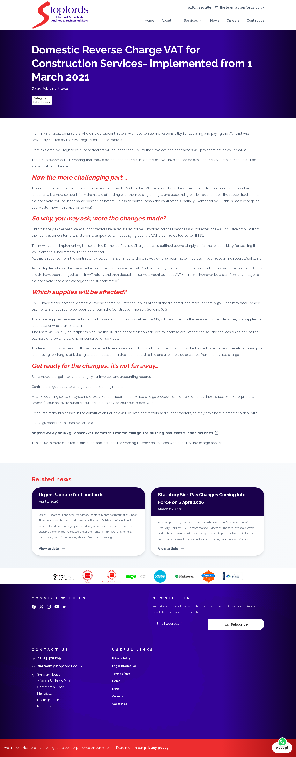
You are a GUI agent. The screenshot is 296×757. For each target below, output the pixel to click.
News (214, 20)
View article (52, 549)
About (169, 20)
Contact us (255, 20)
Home (149, 20)
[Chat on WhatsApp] (282, 742)
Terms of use (121, 673)
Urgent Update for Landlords (71, 494)
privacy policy (156, 748)
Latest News (41, 102)
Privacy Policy (121, 658)
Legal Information (124, 666)
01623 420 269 (199, 7)
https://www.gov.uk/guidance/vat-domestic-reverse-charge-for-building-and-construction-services (125, 433)
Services (193, 20)
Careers (233, 20)
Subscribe (236, 624)
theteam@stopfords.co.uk (242, 7)
